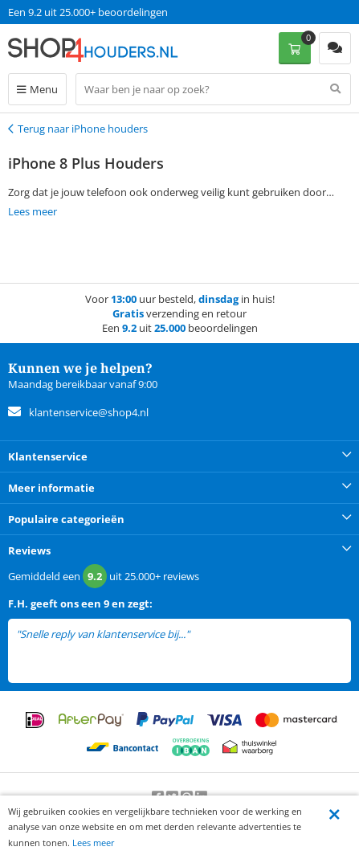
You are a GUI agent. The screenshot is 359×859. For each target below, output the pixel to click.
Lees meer (93, 843)
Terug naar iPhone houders (83, 128)
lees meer (214, 634)
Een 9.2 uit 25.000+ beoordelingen (88, 12)
